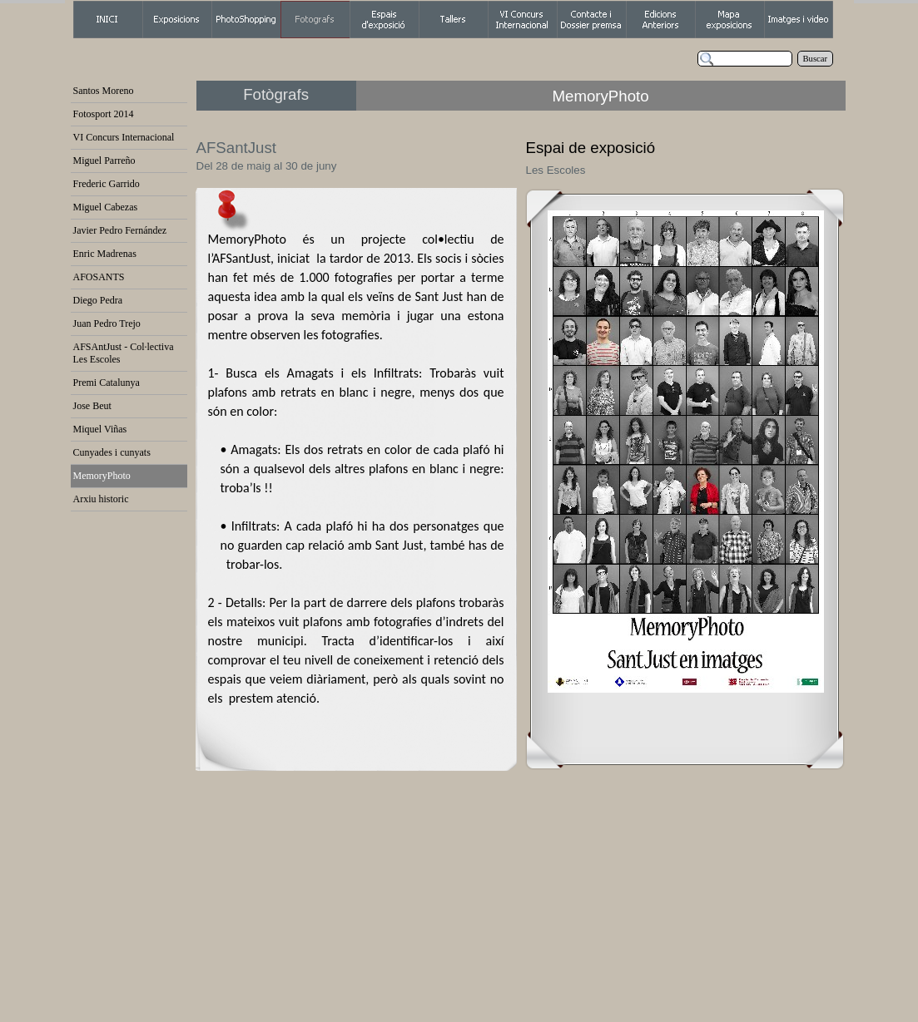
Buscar (815, 58)
